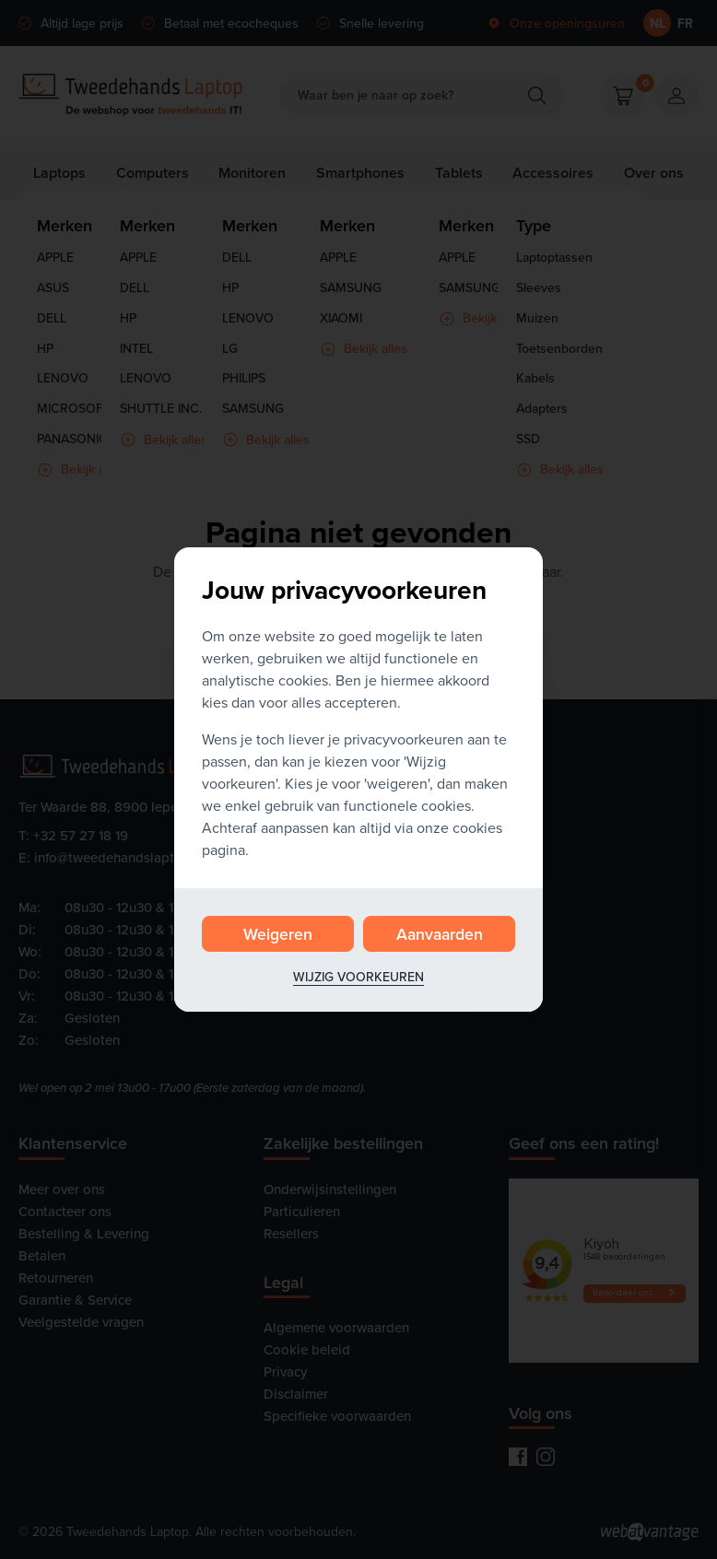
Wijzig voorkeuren (358, 976)
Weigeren (277, 933)
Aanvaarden (439, 933)
